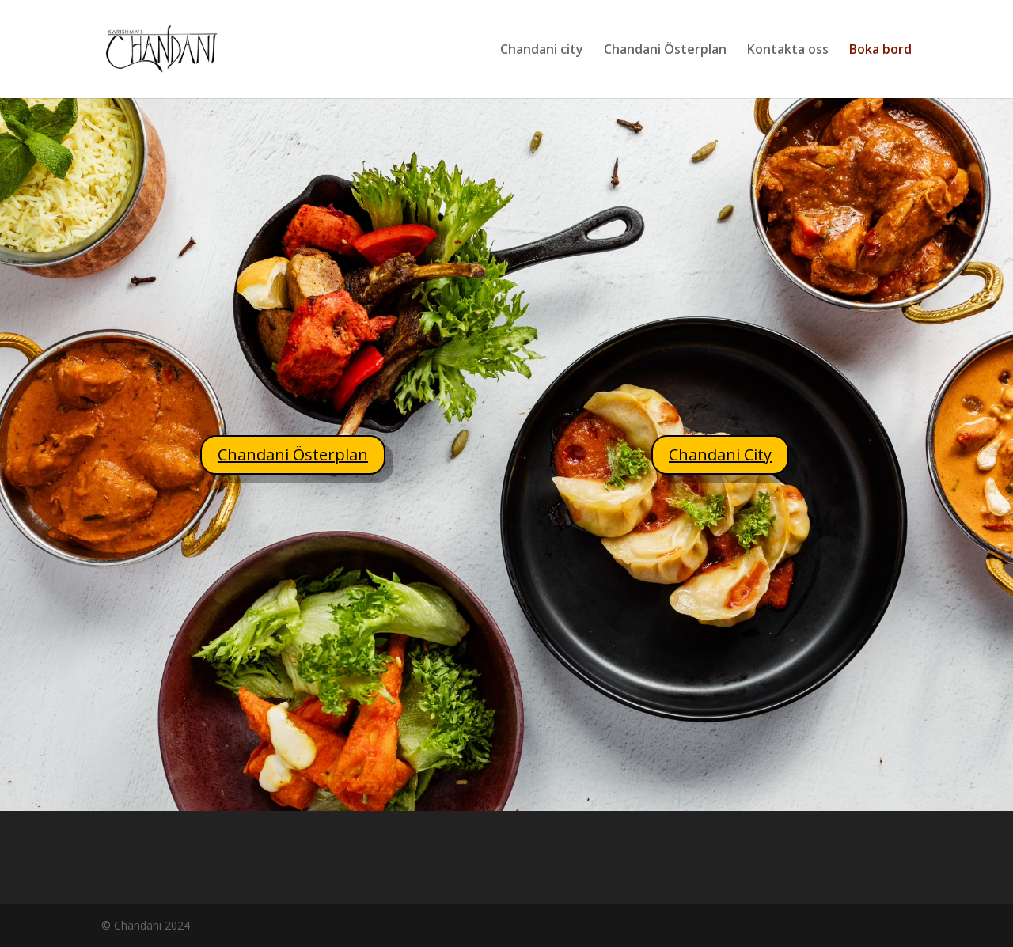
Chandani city (541, 51)
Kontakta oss (788, 51)
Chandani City (720, 454)
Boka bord (880, 51)
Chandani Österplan (665, 51)
